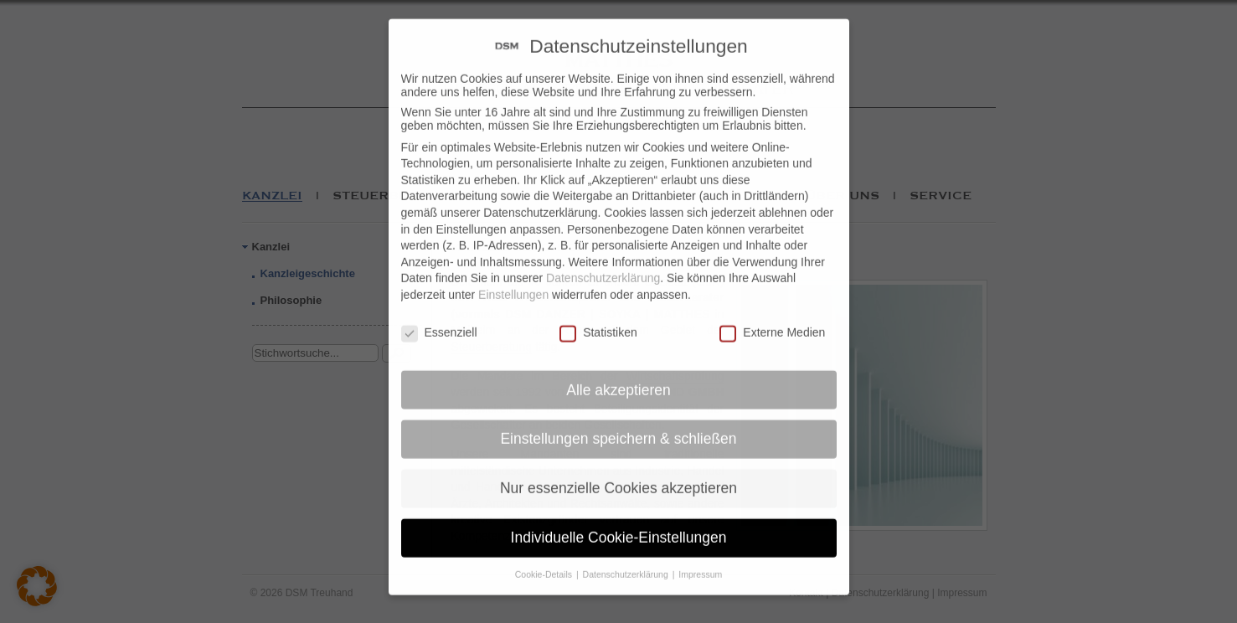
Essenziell (439, 320)
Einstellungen (513, 282)
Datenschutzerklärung (603, 266)
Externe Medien (772, 320)
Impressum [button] (700, 562)
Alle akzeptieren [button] (618, 377)
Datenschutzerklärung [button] (627, 562)
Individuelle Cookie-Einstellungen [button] (619, 525)
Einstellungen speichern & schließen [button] (618, 427)
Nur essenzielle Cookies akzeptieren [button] (618, 476)
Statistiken (598, 320)
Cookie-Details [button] (545, 562)
